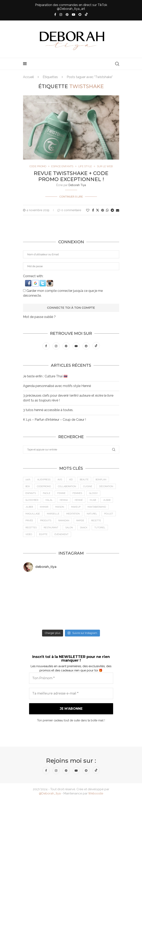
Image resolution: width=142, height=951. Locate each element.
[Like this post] (87, 210)
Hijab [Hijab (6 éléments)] (93, 500)
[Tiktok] (86, 15)
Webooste (95, 793)
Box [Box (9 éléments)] (28, 486)
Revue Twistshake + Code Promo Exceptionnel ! (71, 176)
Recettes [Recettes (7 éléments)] (31, 527)
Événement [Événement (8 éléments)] (62, 534)
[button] (28, 282)
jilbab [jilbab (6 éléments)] (107, 500)
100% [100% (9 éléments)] (28, 479)
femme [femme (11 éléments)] (61, 493)
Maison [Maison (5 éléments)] (59, 507)
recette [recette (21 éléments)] (96, 520)
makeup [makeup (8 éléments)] (76, 507)
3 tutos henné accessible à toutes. (48, 410)
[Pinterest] (67, 14)
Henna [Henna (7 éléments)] (64, 500)
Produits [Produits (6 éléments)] (45, 520)
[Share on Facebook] (93, 210)
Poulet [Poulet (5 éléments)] (108, 514)
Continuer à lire (71, 196)
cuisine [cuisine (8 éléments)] (87, 486)
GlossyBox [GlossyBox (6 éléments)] (32, 500)
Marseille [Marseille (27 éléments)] (53, 514)
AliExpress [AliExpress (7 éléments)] (44, 479)
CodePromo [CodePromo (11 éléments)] (44, 486)
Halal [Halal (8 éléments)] (49, 500)
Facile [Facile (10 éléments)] (46, 493)
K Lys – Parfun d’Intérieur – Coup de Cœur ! (54, 420)
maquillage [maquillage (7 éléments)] (33, 514)
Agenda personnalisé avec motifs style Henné (57, 386)
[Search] (117, 64)
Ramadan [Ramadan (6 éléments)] (63, 520)
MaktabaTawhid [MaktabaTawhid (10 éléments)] (97, 507)
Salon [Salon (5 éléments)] (69, 527)
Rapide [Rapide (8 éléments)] (80, 520)
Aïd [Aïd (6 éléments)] (71, 479)
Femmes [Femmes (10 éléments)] (77, 493)
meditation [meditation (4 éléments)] (73, 514)
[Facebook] (55, 14)
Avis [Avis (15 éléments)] (60, 479)
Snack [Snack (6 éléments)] (84, 527)
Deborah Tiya (77, 185)
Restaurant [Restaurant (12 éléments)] (51, 527)
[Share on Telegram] (112, 210)
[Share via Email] (117, 210)
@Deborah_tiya (50, 793)
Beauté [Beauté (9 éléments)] (84, 479)
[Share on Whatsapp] (107, 210)
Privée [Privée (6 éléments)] (29, 520)
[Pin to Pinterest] (102, 210)
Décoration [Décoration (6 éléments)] (106, 486)
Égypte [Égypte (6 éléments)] (43, 534)
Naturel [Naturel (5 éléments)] (92, 514)
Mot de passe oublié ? (39, 317)
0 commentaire (69, 210)
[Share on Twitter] (97, 210)
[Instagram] (60, 14)
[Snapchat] (80, 14)
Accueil (28, 77)
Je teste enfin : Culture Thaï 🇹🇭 (45, 376)
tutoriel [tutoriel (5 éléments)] (100, 527)
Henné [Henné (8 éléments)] (79, 500)
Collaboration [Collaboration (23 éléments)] (67, 486)
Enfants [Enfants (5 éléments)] (31, 493)
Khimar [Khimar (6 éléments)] (44, 507)
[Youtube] (73, 14)
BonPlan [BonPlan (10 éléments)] (101, 479)
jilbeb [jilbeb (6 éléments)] (29, 507)
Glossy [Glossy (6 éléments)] (93, 493)
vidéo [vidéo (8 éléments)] (29, 534)
